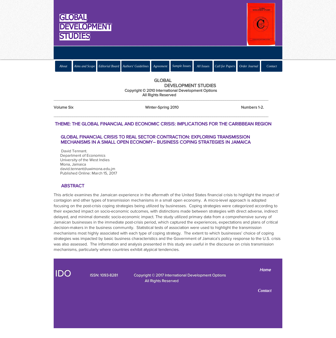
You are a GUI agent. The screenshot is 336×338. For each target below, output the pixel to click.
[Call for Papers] (225, 66)
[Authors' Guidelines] (135, 66)
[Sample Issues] (181, 66)
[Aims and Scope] (84, 66)
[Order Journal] (249, 66)
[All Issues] (203, 66)
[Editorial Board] (108, 66)
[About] (63, 66)
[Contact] (271, 66)
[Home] (265, 270)
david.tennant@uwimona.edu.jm (87, 168)
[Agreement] (160, 66)
